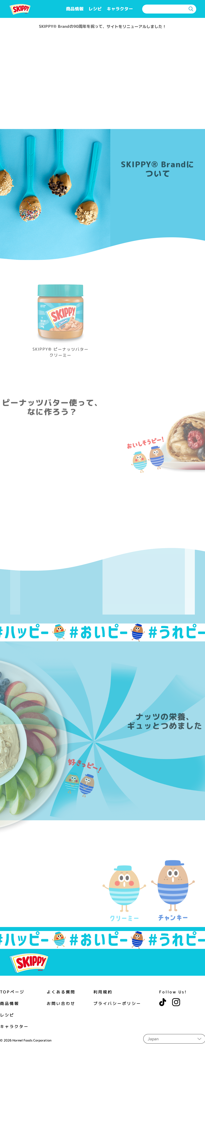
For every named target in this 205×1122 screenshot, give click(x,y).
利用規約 (102, 962)
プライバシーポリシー (117, 973)
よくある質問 (61, 962)
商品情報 (75, 9)
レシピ (95, 9)
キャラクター (120, 9)
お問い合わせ (61, 973)
